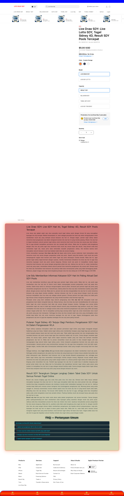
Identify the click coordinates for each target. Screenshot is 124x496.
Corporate (39, 467)
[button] (18, 12)
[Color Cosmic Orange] (80, 63)
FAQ (54, 476)
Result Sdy (22, 479)
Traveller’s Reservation (42, 482)
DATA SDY (54, 11)
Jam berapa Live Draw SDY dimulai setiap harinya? (28, 423)
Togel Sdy (39, 470)
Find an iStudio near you (77, 467)
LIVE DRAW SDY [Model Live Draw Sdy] (85, 74)
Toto (20, 482)
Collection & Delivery (59, 467)
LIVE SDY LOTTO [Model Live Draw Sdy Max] (85, 79)
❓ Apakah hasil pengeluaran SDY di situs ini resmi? (29, 427)
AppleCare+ (39, 464)
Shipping (88, 50)
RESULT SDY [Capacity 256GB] (84, 90)
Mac (20, 464)
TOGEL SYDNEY (88, 11)
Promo (12, 493)
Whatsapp (86, 493)
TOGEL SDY (64, 11)
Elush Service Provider (42, 473)
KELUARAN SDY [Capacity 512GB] (85, 95)
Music (20, 476)
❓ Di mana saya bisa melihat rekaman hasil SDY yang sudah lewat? (33, 430)
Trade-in (38, 479)
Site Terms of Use (58, 482)
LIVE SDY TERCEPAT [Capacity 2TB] (86, 106)
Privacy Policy (57, 479)
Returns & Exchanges (59, 470)
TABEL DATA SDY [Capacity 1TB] (85, 101)
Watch (20, 473)
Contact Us (56, 473)
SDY (80, 11)
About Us (73, 464)
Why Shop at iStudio (76, 470)
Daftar (62, 493)
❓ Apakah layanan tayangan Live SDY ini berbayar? (29, 438)
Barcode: (91, 42)
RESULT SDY (29, 11)
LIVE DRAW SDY (18, 11)
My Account (56, 464)
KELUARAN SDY (44, 11)
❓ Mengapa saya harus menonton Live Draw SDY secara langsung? (33, 434)
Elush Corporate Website (78, 473)
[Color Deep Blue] (84, 64)
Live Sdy (73, 11)
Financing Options (41, 476)
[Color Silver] (88, 64)
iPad (20, 467)
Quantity (81, 128)
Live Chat (111, 493)
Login (37, 493)
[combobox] (62, 6)
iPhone (20, 470)
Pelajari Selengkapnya (86, 56)
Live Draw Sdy (22, 485)
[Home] (19, 6)
